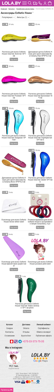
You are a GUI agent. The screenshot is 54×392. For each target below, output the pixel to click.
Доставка (26, 324)
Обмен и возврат (44, 332)
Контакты (9, 332)
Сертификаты (43, 328)
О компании (10, 336)
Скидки (9, 328)
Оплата (26, 328)
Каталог (9, 324)
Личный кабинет (44, 324)
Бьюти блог (26, 336)
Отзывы (26, 332)
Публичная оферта (44, 336)
